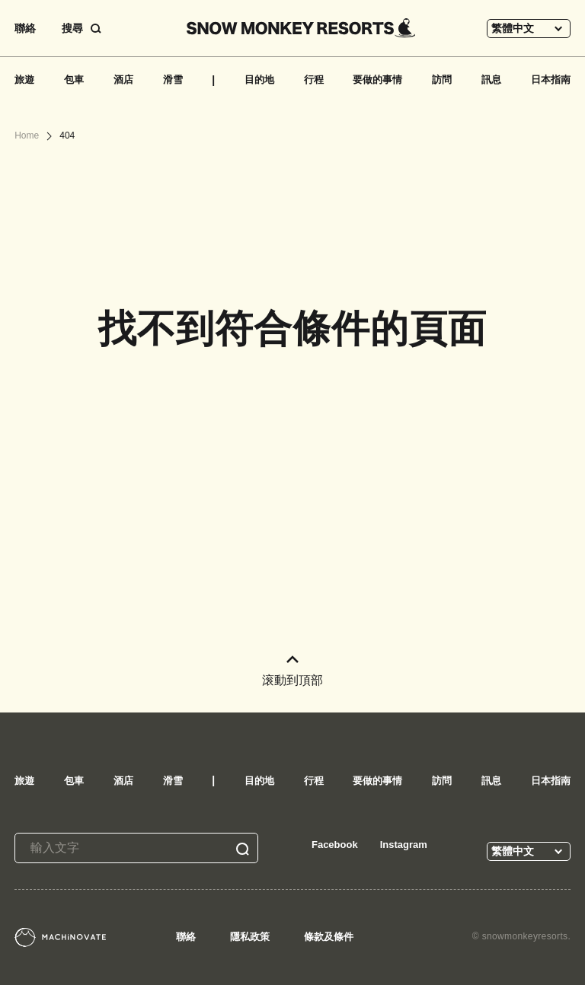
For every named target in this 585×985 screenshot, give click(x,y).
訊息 (491, 79)
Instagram (403, 844)
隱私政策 (250, 936)
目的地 (259, 79)
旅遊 (24, 79)
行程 (314, 79)
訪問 (442, 79)
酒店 (123, 79)
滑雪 (173, 79)
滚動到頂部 (292, 671)
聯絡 (25, 28)
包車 (74, 79)
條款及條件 (328, 936)
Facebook (335, 844)
